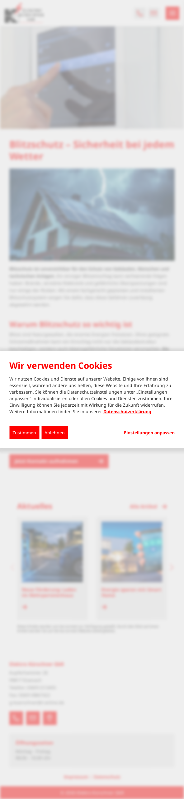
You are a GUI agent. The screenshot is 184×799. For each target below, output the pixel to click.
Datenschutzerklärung (127, 411)
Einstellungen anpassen (149, 432)
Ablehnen (55, 432)
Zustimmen (24, 432)
